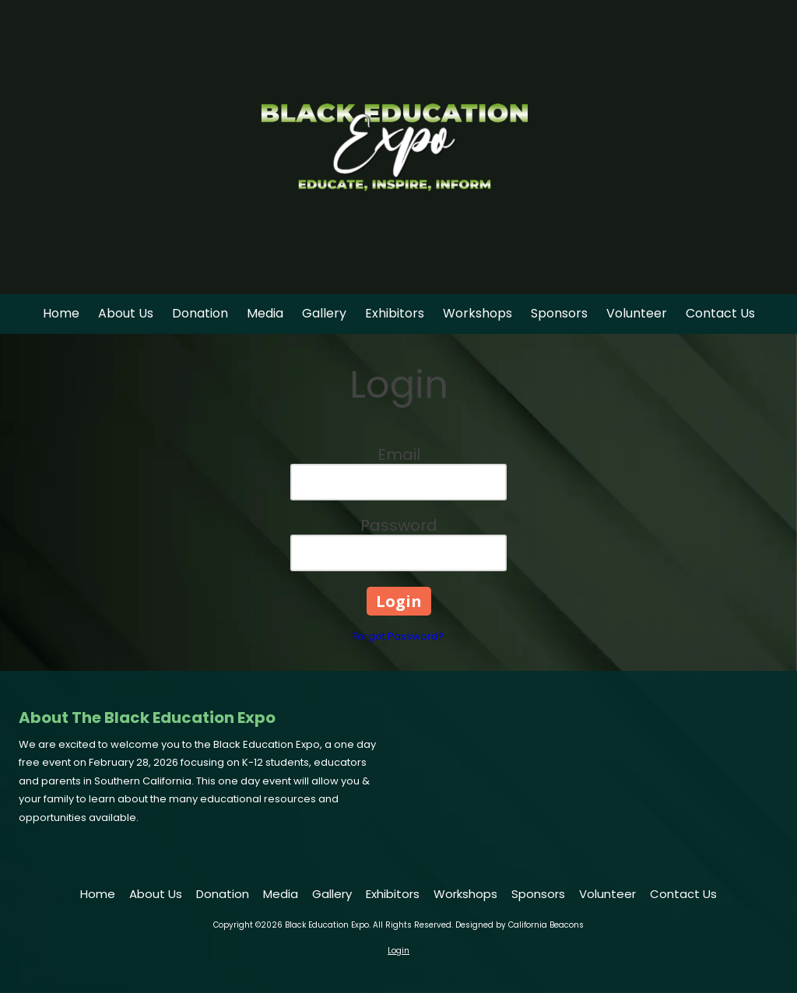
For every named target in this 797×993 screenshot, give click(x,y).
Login (398, 950)
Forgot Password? (398, 636)
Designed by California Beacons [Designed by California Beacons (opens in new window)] (519, 925)
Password (398, 525)
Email (398, 454)
